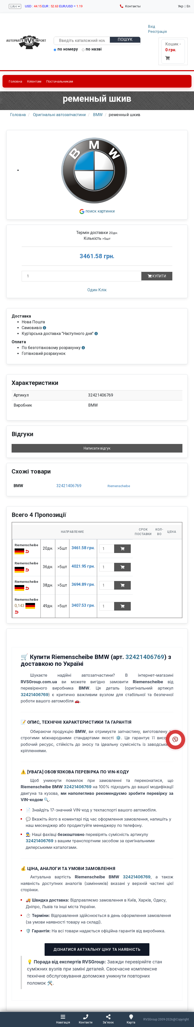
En (188, 6)
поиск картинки (97, 211)
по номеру (66, 49)
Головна (15, 81)
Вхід (151, 26)
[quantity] (106, 548)
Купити (157, 276)
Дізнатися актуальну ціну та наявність (96, 949)
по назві (92, 49)
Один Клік (97, 289)
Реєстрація (157, 32)
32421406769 (68, 485)
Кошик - (173, 51)
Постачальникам (59, 81)
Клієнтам (34, 81)
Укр (180, 6)
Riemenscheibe (119, 486)
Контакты (130, 6)
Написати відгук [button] (97, 448)
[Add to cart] (122, 548)
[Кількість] (82, 276)
